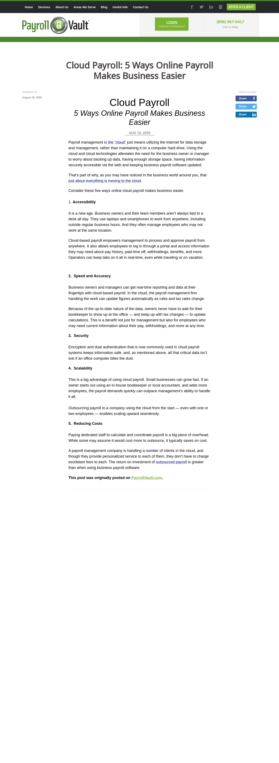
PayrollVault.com (146, 478)
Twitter (201, 7)
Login (171, 24)
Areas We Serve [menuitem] (84, 7)
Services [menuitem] (44, 7)
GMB (220, 7)
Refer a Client (241, 7)
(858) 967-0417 (230, 22)
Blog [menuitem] (104, 7)
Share (242, 98)
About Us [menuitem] (61, 7)
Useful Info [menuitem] (120, 7)
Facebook (191, 7)
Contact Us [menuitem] (140, 7)
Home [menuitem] (29, 7)
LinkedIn (210, 7)
